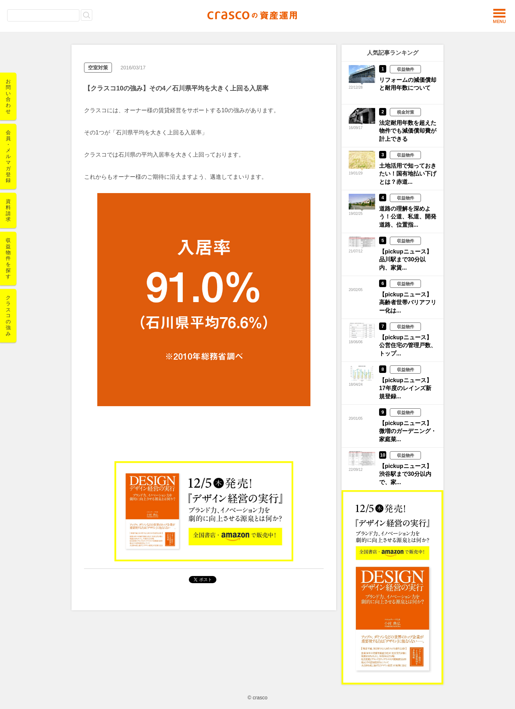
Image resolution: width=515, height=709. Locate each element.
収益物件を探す (8, 258)
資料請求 (8, 210)
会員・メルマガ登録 (8, 156)
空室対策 (98, 67)
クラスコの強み (8, 315)
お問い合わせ (8, 96)
